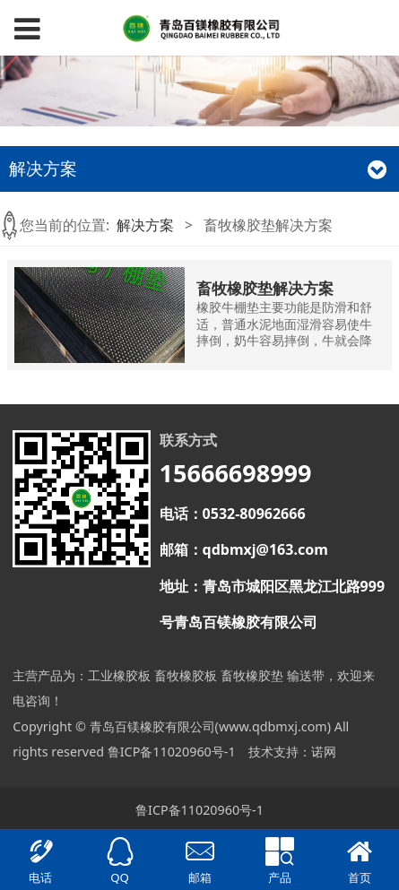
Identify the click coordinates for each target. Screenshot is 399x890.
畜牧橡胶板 (185, 675)
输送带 (306, 675)
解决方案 (145, 225)
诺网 (323, 751)
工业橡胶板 (119, 675)
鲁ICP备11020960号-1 (172, 751)
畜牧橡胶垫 (252, 675)
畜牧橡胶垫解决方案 (265, 288)
